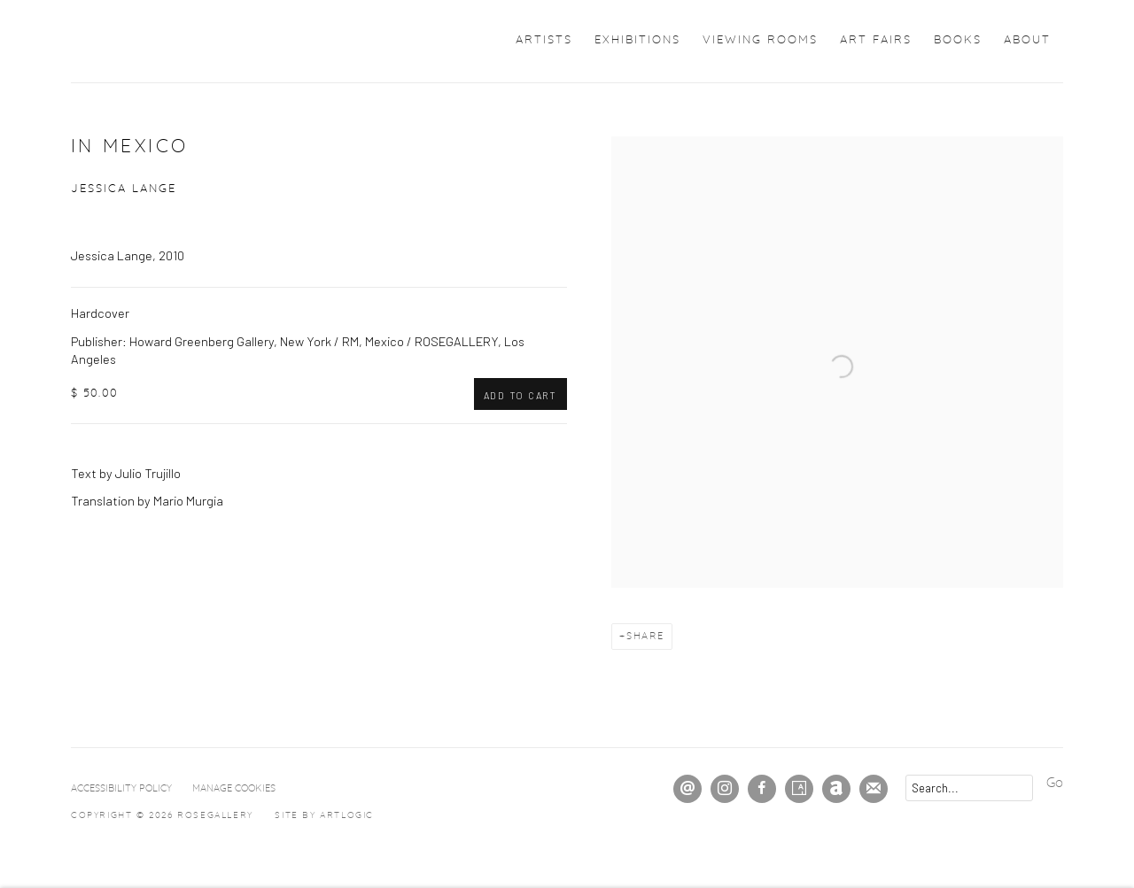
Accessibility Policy (121, 788)
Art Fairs (876, 40)
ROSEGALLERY (150, 41)
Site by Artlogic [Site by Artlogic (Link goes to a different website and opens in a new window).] (324, 815)
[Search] (969, 788)
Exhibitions (637, 40)
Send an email (687, 789)
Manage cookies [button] (234, 788)
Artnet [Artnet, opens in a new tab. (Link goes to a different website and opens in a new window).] (836, 789)
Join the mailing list (873, 789)
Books (958, 40)
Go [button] (1054, 783)
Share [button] (645, 636)
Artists (544, 40)
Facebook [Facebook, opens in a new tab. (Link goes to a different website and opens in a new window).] (762, 789)
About (1027, 40)
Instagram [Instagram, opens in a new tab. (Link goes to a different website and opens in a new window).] (725, 789)
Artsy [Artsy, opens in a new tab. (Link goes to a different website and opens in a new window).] (799, 789)
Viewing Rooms (760, 40)
